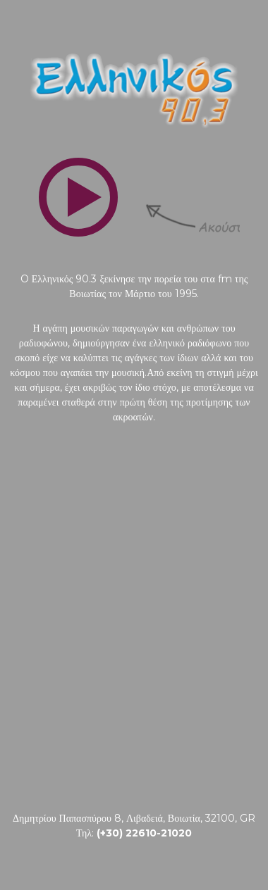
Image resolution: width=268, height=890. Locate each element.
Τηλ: (134, 833)
